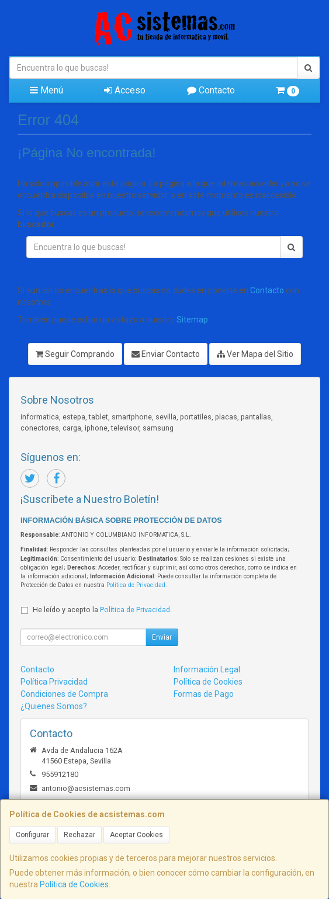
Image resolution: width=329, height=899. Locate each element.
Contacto (211, 90)
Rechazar (79, 835)
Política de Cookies (74, 884)
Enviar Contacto (165, 354)
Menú (46, 90)
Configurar (32, 835)
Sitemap (192, 319)
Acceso (125, 90)
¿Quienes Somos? (53, 706)
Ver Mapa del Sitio (255, 354)
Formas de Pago (204, 694)
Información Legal (207, 669)
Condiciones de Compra (64, 694)
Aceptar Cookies (136, 835)
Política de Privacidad (135, 585)
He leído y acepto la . (102, 609)
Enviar (162, 637)
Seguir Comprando (75, 354)
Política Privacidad (54, 681)
